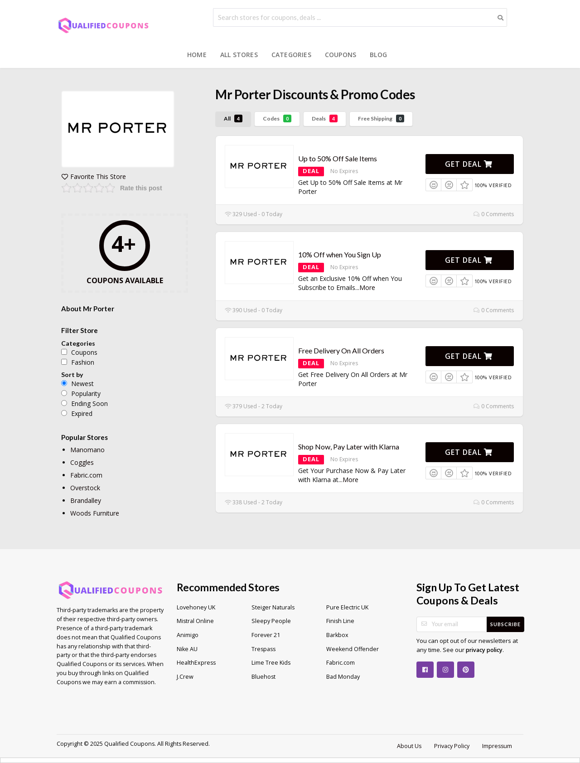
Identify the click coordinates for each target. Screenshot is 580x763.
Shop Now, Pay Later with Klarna (348, 446)
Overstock (85, 487)
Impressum (497, 746)
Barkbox (337, 635)
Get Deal (469, 164)
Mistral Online (195, 621)
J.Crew (185, 677)
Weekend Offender (352, 649)
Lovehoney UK (196, 607)
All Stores (239, 54)
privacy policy (484, 650)
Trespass (263, 649)
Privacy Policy (451, 746)
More (367, 287)
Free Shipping (381, 118)
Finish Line (340, 621)
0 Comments (494, 214)
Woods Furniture (94, 513)
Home (197, 54)
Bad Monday (343, 677)
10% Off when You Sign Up (339, 254)
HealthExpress (196, 662)
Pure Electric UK (347, 607)
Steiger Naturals (273, 607)
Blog (378, 54)
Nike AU (187, 649)
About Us (409, 746)
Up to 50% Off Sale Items (337, 158)
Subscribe (505, 624)
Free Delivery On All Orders (341, 350)
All (233, 118)
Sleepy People (271, 621)
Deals (325, 118)
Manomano (87, 449)
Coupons (340, 54)
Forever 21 (265, 635)
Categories (291, 54)
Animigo (187, 635)
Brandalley (85, 500)
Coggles (82, 462)
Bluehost (263, 677)
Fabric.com (86, 475)
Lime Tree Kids (270, 662)
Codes (277, 118)
